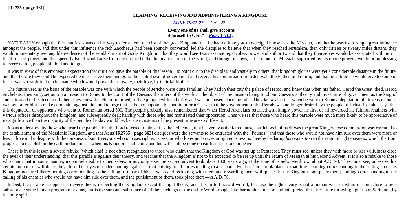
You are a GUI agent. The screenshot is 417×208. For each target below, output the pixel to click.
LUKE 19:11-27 (188, 22)
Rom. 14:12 (220, 35)
